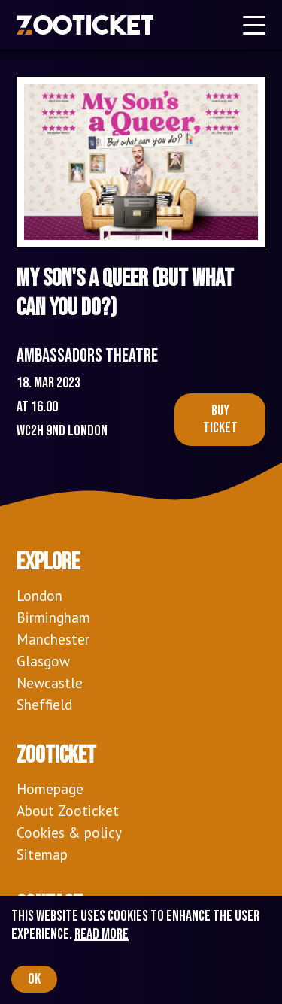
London (39, 595)
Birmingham (53, 617)
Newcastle (50, 682)
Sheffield (44, 704)
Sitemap (42, 854)
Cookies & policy (69, 832)
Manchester (53, 638)
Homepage (50, 788)
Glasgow (43, 660)
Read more (101, 934)
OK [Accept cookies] (34, 979)
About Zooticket (68, 810)
